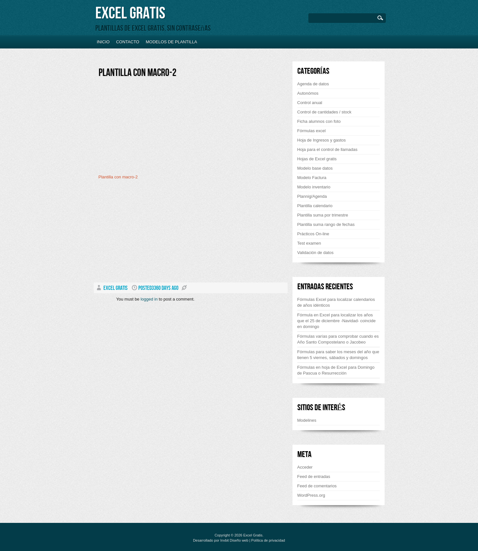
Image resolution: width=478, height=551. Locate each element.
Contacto (127, 41)
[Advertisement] (153, 128)
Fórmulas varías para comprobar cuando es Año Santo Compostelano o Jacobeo (338, 339)
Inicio (103, 41)
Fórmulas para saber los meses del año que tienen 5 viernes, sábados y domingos (338, 354)
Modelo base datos (315, 168)
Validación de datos (315, 252)
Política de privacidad (268, 540)
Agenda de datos (313, 83)
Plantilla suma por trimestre (322, 215)
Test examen (309, 243)
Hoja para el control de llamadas (327, 149)
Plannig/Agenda (312, 196)
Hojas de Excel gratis (317, 158)
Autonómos (308, 93)
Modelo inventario (314, 187)
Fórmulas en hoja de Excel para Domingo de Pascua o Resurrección (336, 370)
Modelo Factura (311, 177)
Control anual (309, 102)
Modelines (306, 420)
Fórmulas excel (311, 130)
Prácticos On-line (313, 233)
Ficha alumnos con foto (319, 121)
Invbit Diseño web (234, 540)
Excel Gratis (130, 13)
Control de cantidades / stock (324, 112)
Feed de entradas (313, 476)
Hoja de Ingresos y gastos (321, 140)
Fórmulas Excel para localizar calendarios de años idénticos (336, 302)
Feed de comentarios (317, 485)
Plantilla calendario (315, 205)
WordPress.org (311, 495)
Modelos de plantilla (171, 41)
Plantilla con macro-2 (137, 73)
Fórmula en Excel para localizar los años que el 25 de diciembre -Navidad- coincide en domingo (336, 321)
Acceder (305, 467)
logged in (149, 299)
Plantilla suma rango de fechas (326, 224)
